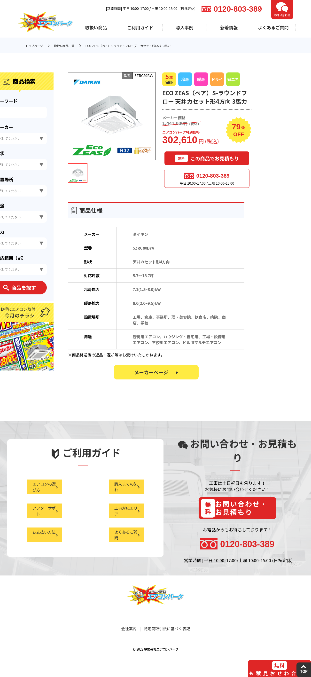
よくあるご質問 (273, 27)
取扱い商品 (96, 27)
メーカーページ (151, 374)
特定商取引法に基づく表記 (167, 634)
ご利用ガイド (140, 27)
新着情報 (229, 27)
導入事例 (184, 27)
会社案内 (129, 634)
